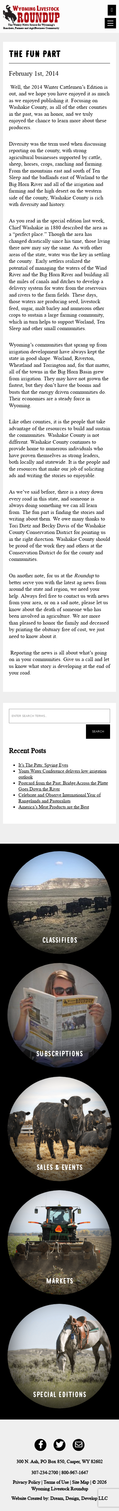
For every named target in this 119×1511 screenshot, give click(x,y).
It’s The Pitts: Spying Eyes (43, 765)
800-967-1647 (74, 1472)
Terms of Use (56, 1482)
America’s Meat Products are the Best (53, 807)
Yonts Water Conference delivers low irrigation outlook (62, 774)
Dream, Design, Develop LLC (79, 1498)
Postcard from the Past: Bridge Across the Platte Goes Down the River (63, 786)
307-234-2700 (44, 1472)
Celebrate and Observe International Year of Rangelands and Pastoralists (59, 798)
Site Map (80, 1482)
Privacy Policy (26, 1482)
